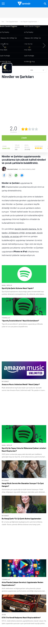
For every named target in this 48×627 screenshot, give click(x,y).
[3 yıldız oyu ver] (29, 129)
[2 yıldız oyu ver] (26, 129)
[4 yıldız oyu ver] (33, 129)
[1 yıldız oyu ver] (23, 129)
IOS (31, 70)
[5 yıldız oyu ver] (36, 129)
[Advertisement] (24, 100)
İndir (24, 138)
